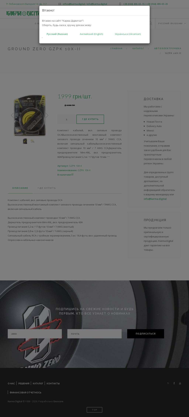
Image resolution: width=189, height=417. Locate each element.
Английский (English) (91, 34)
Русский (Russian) (57, 34)
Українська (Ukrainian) (128, 34)
